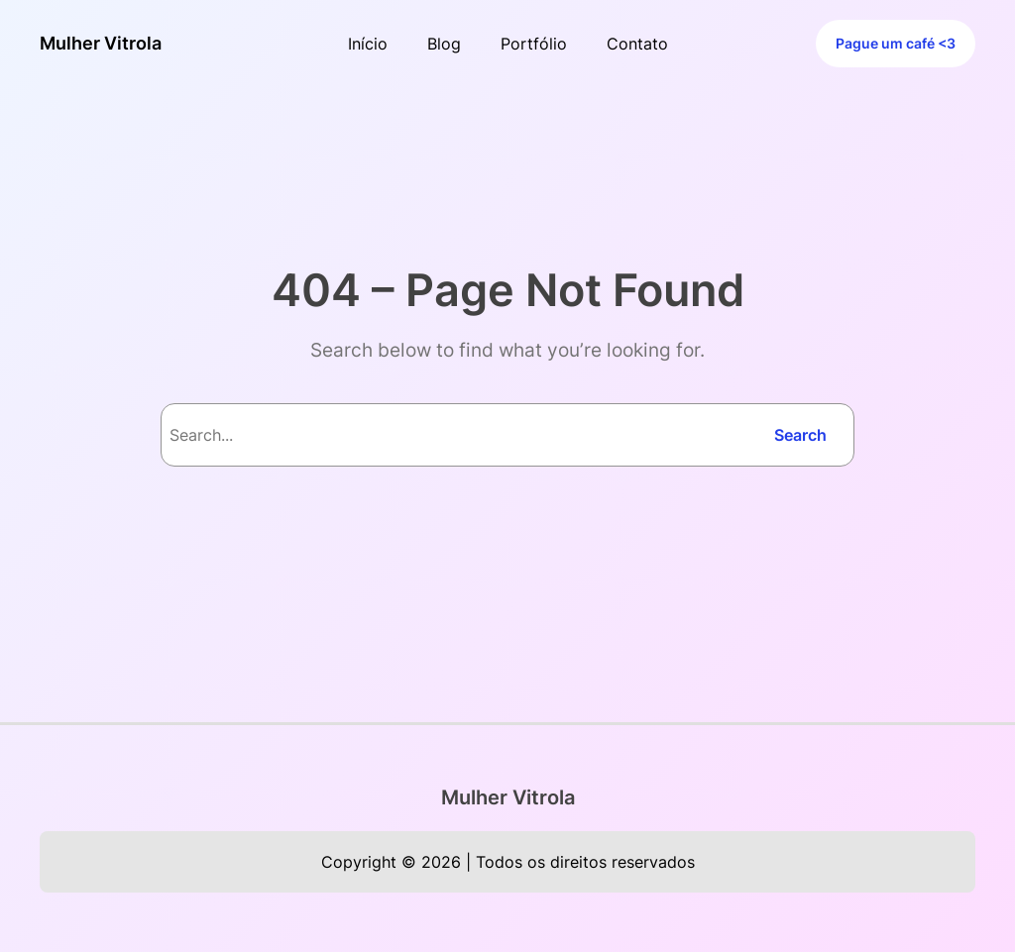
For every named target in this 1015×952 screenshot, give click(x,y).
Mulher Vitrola (101, 43)
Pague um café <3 (896, 44)
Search (800, 435)
